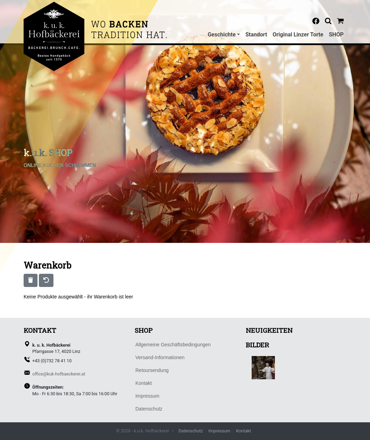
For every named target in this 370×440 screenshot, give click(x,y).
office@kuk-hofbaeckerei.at (58, 373)
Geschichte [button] (222, 34)
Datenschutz (190, 430)
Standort (256, 34)
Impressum (219, 430)
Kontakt (243, 430)
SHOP (336, 34)
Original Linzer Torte (297, 34)
